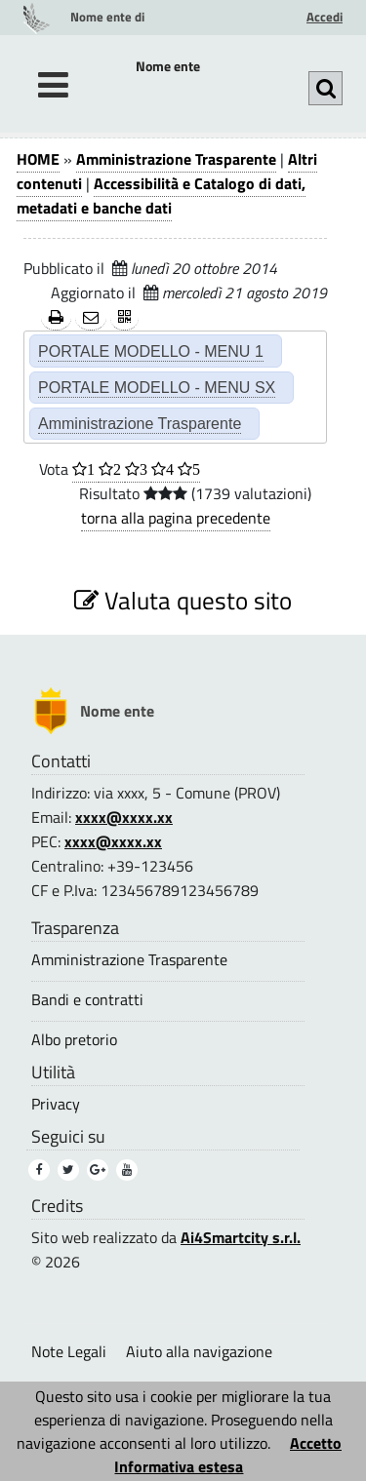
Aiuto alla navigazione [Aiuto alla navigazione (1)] (199, 1351)
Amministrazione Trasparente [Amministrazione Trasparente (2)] (139, 423)
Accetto (316, 1443)
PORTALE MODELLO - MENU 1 (151, 351)
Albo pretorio (74, 1040)
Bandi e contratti (87, 1000)
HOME (38, 159)
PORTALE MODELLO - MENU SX (156, 387)
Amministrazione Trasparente (176, 159)
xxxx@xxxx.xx (124, 817)
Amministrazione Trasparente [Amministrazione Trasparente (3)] (129, 960)
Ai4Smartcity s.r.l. (241, 1237)
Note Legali (68, 1351)
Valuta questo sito (183, 600)
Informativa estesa (178, 1466)
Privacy (55, 1104)
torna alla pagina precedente (175, 517)
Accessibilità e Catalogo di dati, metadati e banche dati (161, 195)
